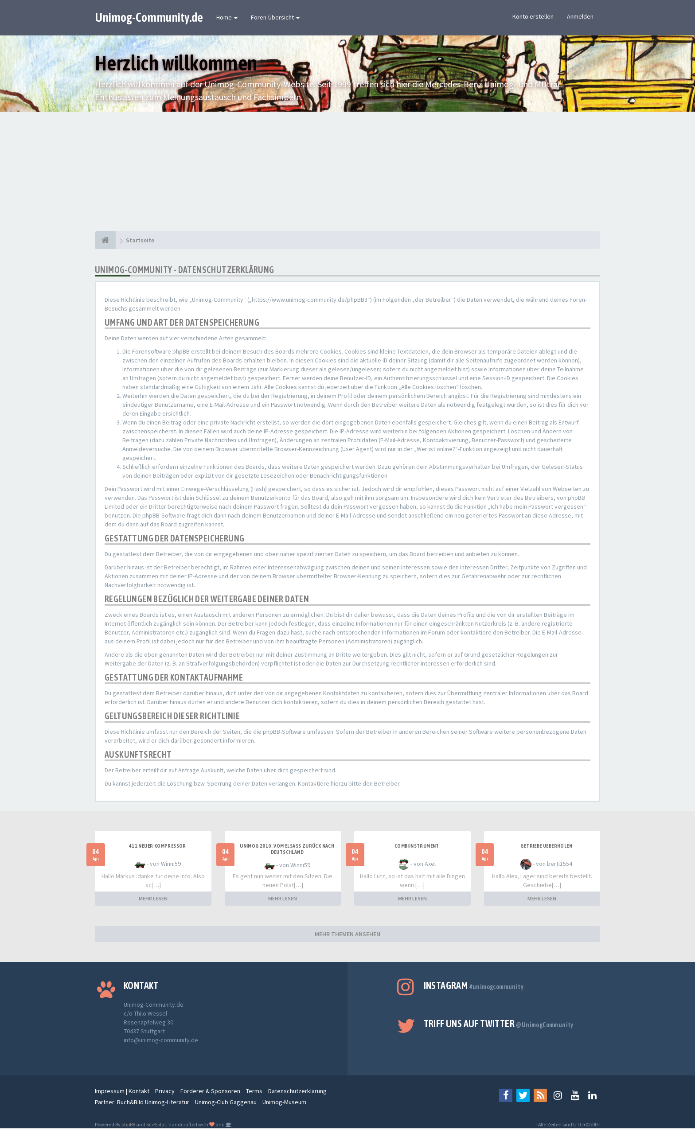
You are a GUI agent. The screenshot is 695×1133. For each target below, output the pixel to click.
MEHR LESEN (153, 898)
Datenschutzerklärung (297, 1091)
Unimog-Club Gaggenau (226, 1102)
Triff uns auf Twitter (499, 1023)
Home (227, 17)
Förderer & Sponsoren (210, 1091)
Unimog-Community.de (149, 17)
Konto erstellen (533, 16)
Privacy (165, 1091)
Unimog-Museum (284, 1102)
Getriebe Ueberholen (546, 846)
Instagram (473, 985)
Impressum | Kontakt (122, 1091)
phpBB (128, 1124)
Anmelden (580, 16)
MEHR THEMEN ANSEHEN (347, 934)
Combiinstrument (416, 846)
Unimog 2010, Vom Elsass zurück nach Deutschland (287, 849)
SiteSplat (156, 1124)
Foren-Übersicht (275, 17)
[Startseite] (105, 240)
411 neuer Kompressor (157, 846)
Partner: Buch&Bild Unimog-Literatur (142, 1102)
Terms (254, 1091)
